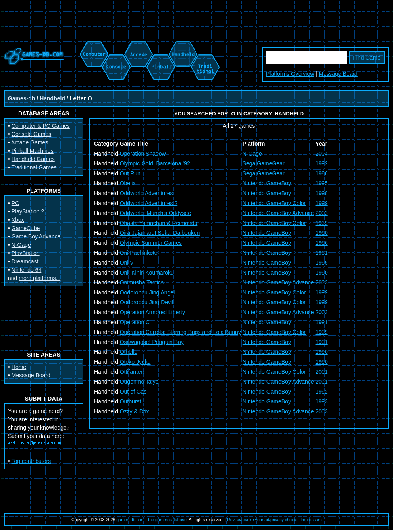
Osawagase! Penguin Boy (152, 342)
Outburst (130, 401)
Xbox (18, 220)
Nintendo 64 (27, 270)
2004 (322, 153)
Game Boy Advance (36, 236)
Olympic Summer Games (151, 243)
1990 (322, 233)
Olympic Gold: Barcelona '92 (155, 163)
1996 (322, 243)
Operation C (135, 322)
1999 (322, 203)
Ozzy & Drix (134, 411)
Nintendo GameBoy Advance (278, 213)
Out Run (130, 173)
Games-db (21, 98)
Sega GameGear (264, 163)
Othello (128, 352)
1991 (322, 253)
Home (19, 367)
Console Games (31, 134)
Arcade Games (29, 142)
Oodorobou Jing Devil (146, 302)
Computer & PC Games (41, 126)
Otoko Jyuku (135, 362)
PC (15, 203)
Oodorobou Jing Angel (147, 292)
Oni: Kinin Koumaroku (147, 272)
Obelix (128, 183)
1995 (322, 183)
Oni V (127, 262)
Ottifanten (132, 372)
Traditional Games (34, 167)
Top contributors (31, 461)
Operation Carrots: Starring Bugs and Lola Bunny (180, 332)
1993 (322, 401)
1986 (322, 173)
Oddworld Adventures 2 (149, 203)
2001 (322, 372)
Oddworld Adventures (146, 193)
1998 (322, 193)
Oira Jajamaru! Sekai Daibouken (160, 233)
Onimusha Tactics (142, 282)
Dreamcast (25, 261)
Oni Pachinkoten (140, 253)
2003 (322, 213)
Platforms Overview (290, 74)
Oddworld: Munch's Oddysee (155, 213)
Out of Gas (133, 391)
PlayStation (26, 253)
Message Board (338, 74)
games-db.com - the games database (151, 519)
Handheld (52, 98)
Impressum (311, 519)
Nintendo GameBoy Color (274, 203)
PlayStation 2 (28, 211)
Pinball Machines (33, 151)
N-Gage (21, 245)
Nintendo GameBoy (267, 183)
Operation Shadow (143, 153)
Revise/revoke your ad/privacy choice (262, 519)
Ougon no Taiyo (139, 381)
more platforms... (39, 278)
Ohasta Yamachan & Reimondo (159, 223)
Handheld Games (33, 159)
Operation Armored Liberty (152, 312)
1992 (322, 163)
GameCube (26, 228)
